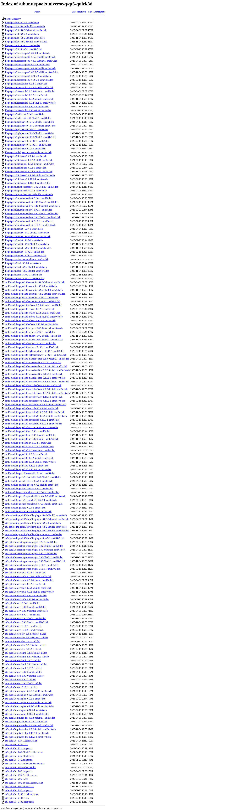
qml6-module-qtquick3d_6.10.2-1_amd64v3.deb (28, 469)
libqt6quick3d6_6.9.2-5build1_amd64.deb (25, 38)
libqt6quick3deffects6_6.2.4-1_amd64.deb (25, 114)
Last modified (79, 11)
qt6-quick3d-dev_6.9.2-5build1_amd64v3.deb (26, 622)
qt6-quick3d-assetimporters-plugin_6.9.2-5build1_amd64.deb (34, 557)
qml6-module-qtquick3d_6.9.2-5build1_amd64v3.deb (30, 462)
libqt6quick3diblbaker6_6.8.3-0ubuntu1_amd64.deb (29, 164)
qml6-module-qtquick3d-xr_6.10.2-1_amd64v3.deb (29, 446)
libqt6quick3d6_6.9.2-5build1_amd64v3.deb (26, 41)
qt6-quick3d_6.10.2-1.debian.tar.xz (21, 794)
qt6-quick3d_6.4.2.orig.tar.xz (18, 760)
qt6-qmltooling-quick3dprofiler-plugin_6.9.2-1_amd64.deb (33, 523)
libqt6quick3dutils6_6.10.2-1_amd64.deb (24, 251)
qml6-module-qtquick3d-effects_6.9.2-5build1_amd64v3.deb (34, 316)
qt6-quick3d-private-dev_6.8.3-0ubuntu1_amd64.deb (30, 718)
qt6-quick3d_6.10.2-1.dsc (17, 798)
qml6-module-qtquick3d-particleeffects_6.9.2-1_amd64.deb (33, 385)
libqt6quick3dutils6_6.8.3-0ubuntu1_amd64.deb (27, 236)
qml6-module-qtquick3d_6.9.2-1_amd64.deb (26, 454)
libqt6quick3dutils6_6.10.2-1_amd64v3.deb (25, 255)
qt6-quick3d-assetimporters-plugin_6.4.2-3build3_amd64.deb (34, 546)
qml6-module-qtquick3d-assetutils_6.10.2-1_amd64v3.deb (32, 301)
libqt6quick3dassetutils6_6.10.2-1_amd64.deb (27, 106)
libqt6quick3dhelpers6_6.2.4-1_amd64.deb (25, 148)
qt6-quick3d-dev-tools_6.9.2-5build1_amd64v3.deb (29, 591)
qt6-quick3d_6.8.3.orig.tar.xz (18, 771)
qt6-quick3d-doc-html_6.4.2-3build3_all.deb (26, 653)
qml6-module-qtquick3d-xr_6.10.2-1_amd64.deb (28, 442)
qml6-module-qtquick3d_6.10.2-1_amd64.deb (27, 465)
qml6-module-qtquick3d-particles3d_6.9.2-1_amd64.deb (31, 408)
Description (99, 11)
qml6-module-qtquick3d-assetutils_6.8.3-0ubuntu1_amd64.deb (34, 282)
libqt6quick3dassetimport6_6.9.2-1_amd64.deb (27, 64)
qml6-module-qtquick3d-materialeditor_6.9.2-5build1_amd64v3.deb (37, 370)
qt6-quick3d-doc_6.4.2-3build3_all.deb (23, 672)
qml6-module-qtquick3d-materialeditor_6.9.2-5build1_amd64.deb (36, 366)
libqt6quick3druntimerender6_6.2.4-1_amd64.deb (28, 198)
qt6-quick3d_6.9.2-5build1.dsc (19, 786)
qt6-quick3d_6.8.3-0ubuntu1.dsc (20, 767)
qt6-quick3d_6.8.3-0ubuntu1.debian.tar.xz (25, 763)
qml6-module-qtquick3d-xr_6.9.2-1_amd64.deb (27, 431)
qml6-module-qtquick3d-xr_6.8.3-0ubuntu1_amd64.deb (31, 427)
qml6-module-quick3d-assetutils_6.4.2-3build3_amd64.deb (33, 477)
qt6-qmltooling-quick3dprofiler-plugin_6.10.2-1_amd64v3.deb (34, 538)
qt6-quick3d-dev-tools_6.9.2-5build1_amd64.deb (28, 588)
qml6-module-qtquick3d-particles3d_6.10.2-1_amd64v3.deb (33, 423)
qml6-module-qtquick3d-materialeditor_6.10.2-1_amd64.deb (33, 374)
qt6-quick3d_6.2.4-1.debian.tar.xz (21, 740)
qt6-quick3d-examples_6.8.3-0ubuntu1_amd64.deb (29, 695)
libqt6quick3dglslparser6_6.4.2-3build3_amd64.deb (29, 122)
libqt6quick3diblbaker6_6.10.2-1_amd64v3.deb (27, 183)
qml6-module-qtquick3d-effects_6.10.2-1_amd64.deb (30, 320)
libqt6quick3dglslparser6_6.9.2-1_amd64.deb (26, 129)
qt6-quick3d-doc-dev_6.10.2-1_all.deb (23, 649)
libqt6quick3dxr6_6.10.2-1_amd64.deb (23, 274)
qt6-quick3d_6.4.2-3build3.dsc (19, 756)
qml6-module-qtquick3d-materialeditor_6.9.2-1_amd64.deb (33, 362)
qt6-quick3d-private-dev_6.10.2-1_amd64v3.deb (28, 737)
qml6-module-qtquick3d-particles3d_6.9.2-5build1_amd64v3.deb (36, 416)
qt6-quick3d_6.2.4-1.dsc (16, 744)
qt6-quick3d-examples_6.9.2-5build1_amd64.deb (28, 702)
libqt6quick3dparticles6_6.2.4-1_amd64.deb (26, 190)
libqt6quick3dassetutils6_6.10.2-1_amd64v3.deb (28, 110)
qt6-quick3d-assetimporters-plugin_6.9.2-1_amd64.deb (31, 553)
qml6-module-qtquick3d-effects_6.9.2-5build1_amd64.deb (32, 313)
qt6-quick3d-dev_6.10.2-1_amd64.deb (23, 626)
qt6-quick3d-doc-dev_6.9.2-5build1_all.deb (25, 645)
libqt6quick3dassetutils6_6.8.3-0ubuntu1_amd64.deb (30, 91)
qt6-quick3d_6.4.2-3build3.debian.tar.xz (24, 752)
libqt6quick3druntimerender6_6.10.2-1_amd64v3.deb (30, 225)
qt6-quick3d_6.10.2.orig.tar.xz (19, 802)
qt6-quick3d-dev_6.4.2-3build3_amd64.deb (25, 607)
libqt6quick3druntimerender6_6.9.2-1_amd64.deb (28, 209)
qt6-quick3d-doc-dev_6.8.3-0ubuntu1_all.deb (26, 637)
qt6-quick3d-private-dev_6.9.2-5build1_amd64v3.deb (30, 729)
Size (90, 11)
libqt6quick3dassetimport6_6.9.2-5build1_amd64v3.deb (31, 72)
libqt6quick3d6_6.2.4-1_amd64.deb (22, 22)
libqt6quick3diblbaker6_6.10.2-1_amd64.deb (26, 179)
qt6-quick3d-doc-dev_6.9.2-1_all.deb (22, 641)
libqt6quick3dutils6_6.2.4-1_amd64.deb (24, 229)
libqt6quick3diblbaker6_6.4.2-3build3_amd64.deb (28, 160)
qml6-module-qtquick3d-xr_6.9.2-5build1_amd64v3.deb (31, 439)
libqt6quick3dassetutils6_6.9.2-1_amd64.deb (26, 95)
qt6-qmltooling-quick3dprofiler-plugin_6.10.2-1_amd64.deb (33, 534)
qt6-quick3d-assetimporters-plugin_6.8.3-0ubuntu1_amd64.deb (35, 549)
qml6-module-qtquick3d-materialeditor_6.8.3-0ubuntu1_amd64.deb (37, 358)
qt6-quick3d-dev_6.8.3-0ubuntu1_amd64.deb (26, 611)
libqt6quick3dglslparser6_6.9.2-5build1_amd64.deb (29, 133)
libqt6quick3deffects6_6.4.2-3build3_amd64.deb (28, 118)
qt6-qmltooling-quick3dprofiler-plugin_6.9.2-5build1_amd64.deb (36, 527)
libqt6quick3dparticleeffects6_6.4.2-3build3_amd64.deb (31, 187)
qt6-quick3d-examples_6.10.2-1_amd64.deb (26, 710)
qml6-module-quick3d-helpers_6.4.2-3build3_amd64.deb (32, 492)
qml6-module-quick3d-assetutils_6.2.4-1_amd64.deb (30, 473)
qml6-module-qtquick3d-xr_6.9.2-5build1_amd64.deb (30, 435)
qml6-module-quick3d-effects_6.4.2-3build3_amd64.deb (32, 485)
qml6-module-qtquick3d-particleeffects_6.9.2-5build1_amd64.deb (36, 389)
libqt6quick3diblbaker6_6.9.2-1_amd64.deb (25, 167)
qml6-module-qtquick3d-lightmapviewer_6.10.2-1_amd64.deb (34, 351)
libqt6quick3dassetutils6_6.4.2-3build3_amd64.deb (29, 87)
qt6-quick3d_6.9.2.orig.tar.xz (18, 790)
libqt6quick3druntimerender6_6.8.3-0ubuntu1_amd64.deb (32, 206)
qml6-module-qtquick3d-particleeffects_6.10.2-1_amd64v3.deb (35, 400)
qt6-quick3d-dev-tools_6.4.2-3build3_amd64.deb (28, 576)
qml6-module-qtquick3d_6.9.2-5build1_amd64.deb (29, 458)
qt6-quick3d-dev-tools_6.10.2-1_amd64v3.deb (27, 599)
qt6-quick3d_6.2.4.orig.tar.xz (18, 748)
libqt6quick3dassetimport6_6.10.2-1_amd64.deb (28, 76)
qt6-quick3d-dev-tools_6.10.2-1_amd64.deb (25, 595)
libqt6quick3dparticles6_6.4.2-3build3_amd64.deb (29, 194)
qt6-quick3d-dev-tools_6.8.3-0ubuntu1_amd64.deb (29, 580)
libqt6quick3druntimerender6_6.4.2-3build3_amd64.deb (31, 202)
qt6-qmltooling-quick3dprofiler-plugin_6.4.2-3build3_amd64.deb (36, 515)
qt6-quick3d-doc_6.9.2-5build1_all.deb (23, 683)
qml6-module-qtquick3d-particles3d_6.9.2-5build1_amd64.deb (34, 412)
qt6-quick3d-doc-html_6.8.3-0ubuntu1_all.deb (27, 656)
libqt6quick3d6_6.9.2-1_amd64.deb (22, 34)
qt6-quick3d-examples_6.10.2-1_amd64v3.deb (27, 714)
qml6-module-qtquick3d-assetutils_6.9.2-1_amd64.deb (31, 286)
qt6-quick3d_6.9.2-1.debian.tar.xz (21, 775)
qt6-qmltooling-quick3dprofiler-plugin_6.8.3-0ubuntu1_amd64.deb (36, 519)
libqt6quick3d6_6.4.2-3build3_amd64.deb (25, 26)
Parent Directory (13, 18)
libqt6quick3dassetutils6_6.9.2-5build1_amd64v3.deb (30, 103)
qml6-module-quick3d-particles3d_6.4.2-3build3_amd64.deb (33, 504)
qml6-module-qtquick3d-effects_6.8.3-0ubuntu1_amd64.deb (33, 305)
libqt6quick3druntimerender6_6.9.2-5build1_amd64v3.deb (32, 217)
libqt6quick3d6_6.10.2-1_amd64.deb (22, 45)
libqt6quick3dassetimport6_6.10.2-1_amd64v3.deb (29, 80)
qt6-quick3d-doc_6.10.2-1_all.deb (21, 687)
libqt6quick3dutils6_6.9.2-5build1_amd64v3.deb (28, 248)
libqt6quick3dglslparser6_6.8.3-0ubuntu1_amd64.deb (30, 125)
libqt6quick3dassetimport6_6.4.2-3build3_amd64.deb (30, 57)
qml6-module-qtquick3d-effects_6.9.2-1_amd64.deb (29, 309)
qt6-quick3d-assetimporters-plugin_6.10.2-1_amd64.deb (31, 565)
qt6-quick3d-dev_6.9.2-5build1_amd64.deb (25, 618)
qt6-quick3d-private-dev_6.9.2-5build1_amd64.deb (29, 725)
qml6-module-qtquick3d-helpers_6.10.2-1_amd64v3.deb (31, 347)
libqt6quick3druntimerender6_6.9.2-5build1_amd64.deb (31, 213)
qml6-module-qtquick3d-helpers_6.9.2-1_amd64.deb (30, 332)
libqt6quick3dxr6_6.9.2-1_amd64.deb (23, 263)
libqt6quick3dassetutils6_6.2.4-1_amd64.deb (26, 83)
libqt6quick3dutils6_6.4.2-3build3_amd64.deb (27, 232)
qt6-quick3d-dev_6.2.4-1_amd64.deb (22, 603)
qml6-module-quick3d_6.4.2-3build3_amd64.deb (28, 511)
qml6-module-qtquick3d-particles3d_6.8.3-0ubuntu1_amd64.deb (35, 404)
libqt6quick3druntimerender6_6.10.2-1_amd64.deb (29, 221)
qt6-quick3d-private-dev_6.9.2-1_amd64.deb (26, 721)
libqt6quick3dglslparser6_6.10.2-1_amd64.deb (27, 141)
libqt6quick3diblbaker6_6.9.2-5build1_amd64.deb (28, 171)
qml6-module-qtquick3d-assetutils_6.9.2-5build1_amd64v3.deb (35, 294)
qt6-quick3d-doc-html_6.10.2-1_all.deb (23, 668)
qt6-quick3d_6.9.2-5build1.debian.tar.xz (24, 782)
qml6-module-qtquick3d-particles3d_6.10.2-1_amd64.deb (32, 420)
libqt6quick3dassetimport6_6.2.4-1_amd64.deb (27, 53)
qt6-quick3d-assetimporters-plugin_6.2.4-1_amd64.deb (31, 542)
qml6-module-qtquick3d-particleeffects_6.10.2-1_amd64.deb (33, 397)
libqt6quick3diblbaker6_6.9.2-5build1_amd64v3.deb (30, 175)
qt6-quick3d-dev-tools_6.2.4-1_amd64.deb (25, 572)
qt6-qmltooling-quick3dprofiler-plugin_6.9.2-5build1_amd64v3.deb (37, 530)
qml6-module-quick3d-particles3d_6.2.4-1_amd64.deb (31, 500)
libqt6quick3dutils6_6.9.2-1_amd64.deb (24, 240)
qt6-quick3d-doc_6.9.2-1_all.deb (20, 679)
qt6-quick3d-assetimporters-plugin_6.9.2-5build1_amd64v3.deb (35, 561)
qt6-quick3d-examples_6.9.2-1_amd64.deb (25, 698)
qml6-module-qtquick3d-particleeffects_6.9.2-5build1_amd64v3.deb (37, 393)
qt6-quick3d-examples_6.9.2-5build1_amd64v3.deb (29, 706)
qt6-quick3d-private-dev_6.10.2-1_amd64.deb (26, 733)
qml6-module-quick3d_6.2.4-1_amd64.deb (25, 507)
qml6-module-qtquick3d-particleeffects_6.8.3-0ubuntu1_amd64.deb (37, 381)
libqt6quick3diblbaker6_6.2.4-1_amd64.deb (25, 156)
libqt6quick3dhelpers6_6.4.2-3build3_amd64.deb (28, 152)
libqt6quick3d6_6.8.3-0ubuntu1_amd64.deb (25, 30)
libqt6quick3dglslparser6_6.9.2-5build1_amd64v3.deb (30, 137)
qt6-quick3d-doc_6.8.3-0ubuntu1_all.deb (24, 676)
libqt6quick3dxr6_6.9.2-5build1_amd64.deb (26, 267)
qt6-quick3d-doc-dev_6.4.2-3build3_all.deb (25, 633)
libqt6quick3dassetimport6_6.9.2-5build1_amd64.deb (30, 68)
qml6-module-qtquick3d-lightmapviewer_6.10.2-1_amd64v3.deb (35, 355)
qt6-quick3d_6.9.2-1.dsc (16, 779)
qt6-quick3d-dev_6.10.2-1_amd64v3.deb (24, 630)
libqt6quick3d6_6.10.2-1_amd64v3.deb (23, 49)
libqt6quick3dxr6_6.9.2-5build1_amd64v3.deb (27, 271)
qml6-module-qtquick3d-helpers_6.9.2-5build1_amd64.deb (33, 336)
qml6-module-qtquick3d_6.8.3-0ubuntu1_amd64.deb (30, 450)
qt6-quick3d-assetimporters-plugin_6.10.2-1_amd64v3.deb (32, 569)
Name (37, 11)
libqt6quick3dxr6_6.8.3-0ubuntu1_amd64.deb (26, 259)
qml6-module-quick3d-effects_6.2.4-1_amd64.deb (29, 481)
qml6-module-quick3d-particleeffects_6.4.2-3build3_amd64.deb (35, 496)
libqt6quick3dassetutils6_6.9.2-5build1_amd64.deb (29, 99)
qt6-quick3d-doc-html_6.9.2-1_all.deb (23, 660)
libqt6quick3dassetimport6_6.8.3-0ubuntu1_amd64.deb (31, 61)
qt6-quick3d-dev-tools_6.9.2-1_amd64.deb (25, 584)
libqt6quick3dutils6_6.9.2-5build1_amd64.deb (27, 244)
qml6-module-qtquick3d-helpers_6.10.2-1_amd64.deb (30, 343)
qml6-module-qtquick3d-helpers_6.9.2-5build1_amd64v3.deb (34, 339)
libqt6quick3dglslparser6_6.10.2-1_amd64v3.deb (28, 145)
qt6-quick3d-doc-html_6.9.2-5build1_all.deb (26, 664)
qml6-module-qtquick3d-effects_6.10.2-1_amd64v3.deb (31, 324)
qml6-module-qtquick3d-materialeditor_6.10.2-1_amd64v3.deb (35, 378)
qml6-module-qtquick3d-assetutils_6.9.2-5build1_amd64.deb (34, 290)
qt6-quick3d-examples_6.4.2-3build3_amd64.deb (28, 691)
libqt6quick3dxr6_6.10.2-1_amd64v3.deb (24, 278)
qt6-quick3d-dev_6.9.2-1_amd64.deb (22, 614)
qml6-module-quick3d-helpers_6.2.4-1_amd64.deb (29, 488)
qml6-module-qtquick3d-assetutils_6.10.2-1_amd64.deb (31, 297)
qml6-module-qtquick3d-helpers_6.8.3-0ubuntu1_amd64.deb (33, 328)
